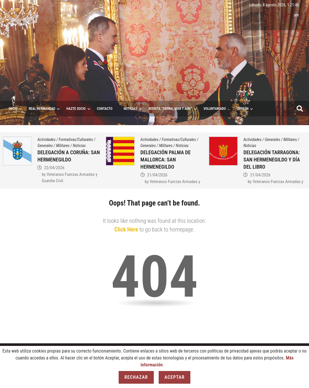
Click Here (126, 229)
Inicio (13, 109)
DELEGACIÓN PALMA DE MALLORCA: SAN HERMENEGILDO (166, 159)
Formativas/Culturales (76, 139)
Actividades (46, 139)
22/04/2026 (54, 167)
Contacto (104, 109)
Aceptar (174, 377)
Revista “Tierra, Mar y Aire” (170, 109)
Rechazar (136, 377)
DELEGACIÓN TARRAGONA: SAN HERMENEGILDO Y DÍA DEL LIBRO (271, 159)
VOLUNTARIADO (215, 109)
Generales (45, 145)
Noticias (130, 109)
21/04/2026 (157, 175)
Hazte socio (76, 109)
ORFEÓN (243, 109)
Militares (63, 145)
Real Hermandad (42, 109)
